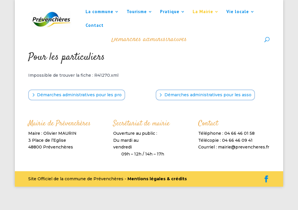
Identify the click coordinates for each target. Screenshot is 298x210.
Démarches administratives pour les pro (79, 94)
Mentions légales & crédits (157, 178)
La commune (99, 12)
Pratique (169, 12)
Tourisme (137, 12)
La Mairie (203, 12)
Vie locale (237, 12)
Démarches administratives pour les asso (207, 94)
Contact (95, 25)
